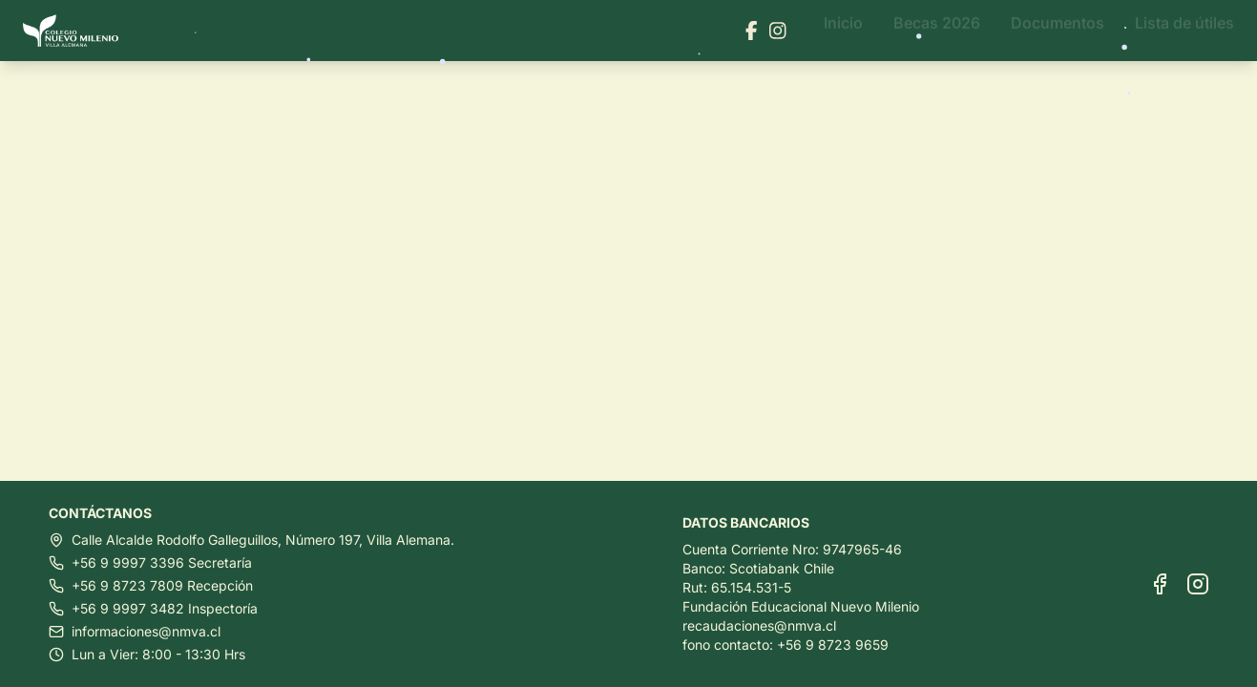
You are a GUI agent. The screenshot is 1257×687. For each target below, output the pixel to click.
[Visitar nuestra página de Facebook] (751, 30)
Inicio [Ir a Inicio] (843, 30)
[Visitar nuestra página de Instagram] (777, 30)
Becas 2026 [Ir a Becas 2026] (936, 30)
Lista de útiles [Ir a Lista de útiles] (1184, 30)
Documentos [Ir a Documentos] (1057, 30)
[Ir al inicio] (78, 31)
